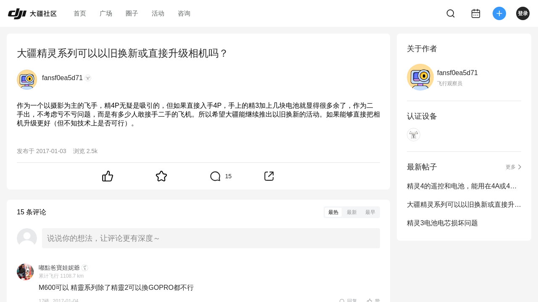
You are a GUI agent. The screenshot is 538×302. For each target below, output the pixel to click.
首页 (80, 13)
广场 (106, 13)
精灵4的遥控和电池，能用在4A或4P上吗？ (464, 186)
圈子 (132, 13)
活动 (158, 13)
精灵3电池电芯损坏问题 (442, 222)
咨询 (184, 13)
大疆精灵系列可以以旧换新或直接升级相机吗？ (464, 204)
